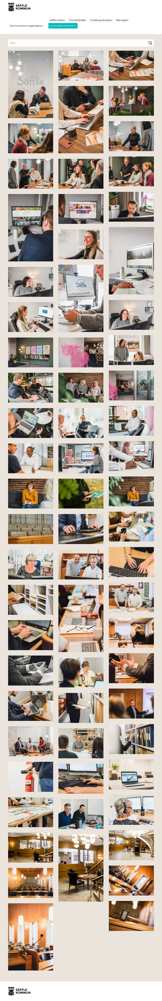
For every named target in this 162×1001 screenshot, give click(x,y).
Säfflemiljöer (57, 20)
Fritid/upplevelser (101, 20)
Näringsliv (122, 20)
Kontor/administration (63, 25)
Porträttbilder (77, 20)
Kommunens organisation (26, 25)
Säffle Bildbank (19, 7)
